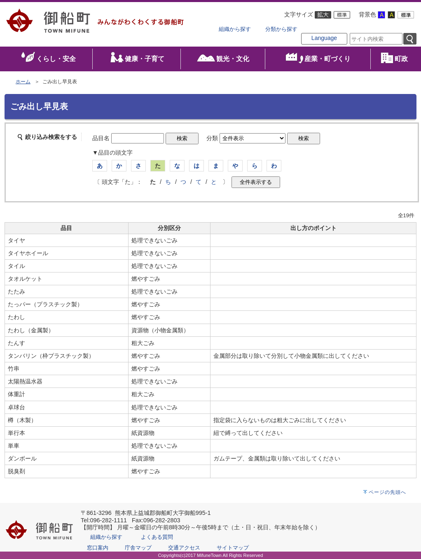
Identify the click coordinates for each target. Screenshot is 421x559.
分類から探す (281, 29)
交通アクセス (184, 548)
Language (324, 38)
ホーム (23, 82)
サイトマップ (233, 548)
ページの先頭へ (387, 492)
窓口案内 (97, 548)
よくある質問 (157, 537)
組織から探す (235, 29)
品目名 (101, 138)
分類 (212, 138)
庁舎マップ (138, 548)
